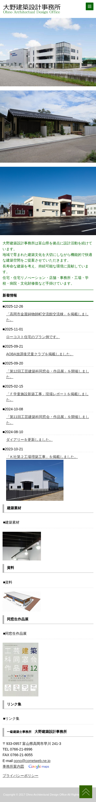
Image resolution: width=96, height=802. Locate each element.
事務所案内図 (13, 766)
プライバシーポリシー (20, 776)
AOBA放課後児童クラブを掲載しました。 (39, 354)
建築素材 (12, 522)
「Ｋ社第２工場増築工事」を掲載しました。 (42, 457)
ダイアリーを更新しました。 (29, 440)
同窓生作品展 (16, 633)
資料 (8, 582)
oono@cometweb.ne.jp (32, 761)
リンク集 (12, 718)
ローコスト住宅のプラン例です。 (33, 337)
